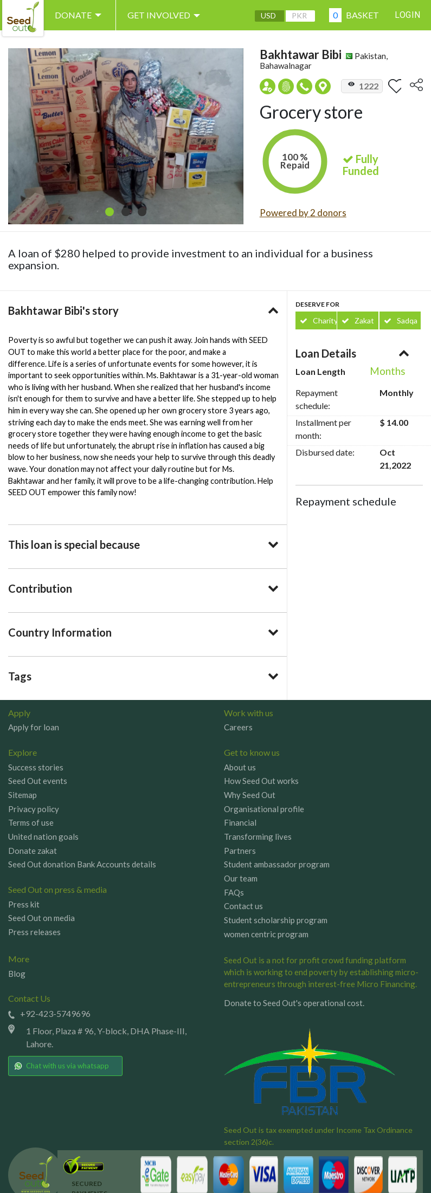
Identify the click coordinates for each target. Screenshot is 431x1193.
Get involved (166, 15)
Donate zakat (32, 850)
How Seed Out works (261, 781)
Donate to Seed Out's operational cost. (294, 1003)
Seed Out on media (41, 918)
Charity (318, 320)
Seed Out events (37, 781)
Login (408, 15)
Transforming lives (258, 836)
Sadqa (400, 320)
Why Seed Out (249, 795)
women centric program (266, 934)
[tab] (143, 310)
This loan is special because (74, 544)
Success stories (35, 767)
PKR (298, 15)
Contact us (243, 906)
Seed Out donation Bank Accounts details (82, 864)
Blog (16, 973)
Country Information (60, 632)
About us (240, 767)
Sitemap (22, 795)
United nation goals (43, 836)
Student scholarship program (275, 920)
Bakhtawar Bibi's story (63, 310)
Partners (240, 850)
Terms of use (31, 822)
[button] (109, 212)
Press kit (24, 904)
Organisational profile (264, 809)
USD (267, 15)
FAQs (234, 892)
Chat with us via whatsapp (61, 1065)
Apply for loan (33, 727)
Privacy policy (33, 809)
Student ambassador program (277, 864)
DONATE (80, 15)
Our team (241, 878)
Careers (238, 727)
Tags (19, 676)
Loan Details (325, 353)
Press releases (34, 932)
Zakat (358, 320)
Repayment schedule (345, 501)
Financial (240, 822)
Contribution (40, 588)
